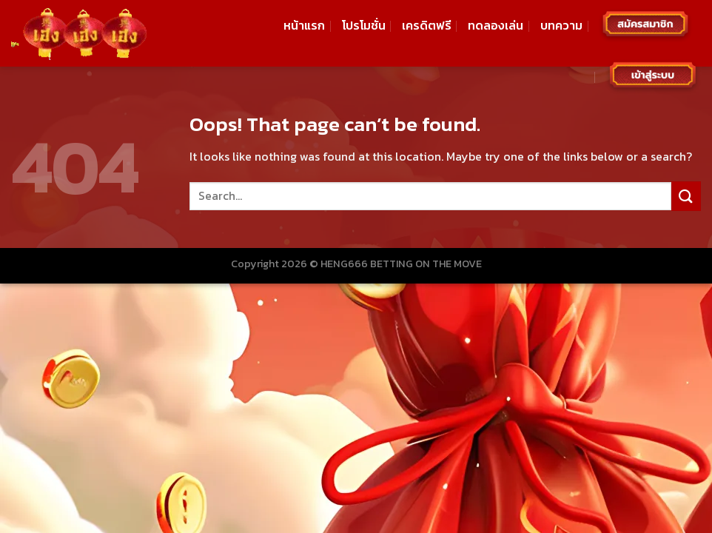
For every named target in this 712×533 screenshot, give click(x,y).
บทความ (561, 25)
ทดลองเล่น (495, 25)
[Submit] (686, 195)
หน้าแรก (304, 25)
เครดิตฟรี (426, 25)
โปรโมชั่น (364, 25)
